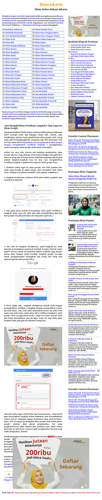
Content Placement (22, 493)
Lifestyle (80, 74)
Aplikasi (80, 92)
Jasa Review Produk (79, 70)
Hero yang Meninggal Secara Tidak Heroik (83, 295)
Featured (89, 65)
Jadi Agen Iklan (77, 56)
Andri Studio (76, 47)
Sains (91, 83)
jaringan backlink (17, 16)
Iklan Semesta (41, 52)
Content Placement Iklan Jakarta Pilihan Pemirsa (87, 245)
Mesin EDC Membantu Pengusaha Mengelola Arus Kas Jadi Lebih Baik (83, 148)
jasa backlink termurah (24, 116)
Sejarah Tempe (87, 54)
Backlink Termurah (14, 33)
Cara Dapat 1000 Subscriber (82, 72)
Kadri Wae (86, 47)
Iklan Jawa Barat (12, 72)
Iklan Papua (40, 43)
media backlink (37, 112)
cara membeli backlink (53, 23)
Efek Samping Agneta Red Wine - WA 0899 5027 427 (84, 372)
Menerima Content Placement (83, 90)
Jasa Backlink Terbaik (44, 98)
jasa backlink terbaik (23, 23)
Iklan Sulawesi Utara (44, 68)
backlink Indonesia (36, 18)
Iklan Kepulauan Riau (15, 98)
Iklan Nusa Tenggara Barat (46, 33)
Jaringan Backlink (44, 88)
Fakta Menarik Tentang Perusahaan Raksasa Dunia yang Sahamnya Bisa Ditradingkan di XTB (84, 142)
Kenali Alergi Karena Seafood (83, 61)
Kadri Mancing (77, 50)
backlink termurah (36, 114)
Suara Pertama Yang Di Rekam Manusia (81, 356)
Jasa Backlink (41, 91)
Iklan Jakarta (51, 4)
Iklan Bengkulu (12, 52)
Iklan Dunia (11, 55)
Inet (83, 65)
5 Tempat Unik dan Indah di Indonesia (80, 340)
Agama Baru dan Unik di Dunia (81, 311)
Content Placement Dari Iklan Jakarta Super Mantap (87, 227)
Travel (73, 74)
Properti (77, 65)
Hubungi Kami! (29, 25)
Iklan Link (10, 104)
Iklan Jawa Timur (12, 78)
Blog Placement (77, 94)
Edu (72, 65)
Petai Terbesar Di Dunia (81, 78)
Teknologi (84, 83)
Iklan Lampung (12, 101)
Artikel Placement (78, 81)
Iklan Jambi (10, 68)
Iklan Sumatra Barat (44, 72)
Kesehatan (75, 83)
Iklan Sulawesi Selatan (45, 59)
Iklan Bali (10, 43)
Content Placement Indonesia (83, 45)
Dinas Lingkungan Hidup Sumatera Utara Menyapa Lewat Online (83, 165)
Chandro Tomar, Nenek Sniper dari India (83, 279)
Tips (86, 74)
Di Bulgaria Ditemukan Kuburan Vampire (82, 263)
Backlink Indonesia (13, 29)
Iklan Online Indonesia (45, 39)
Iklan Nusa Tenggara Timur (47, 36)
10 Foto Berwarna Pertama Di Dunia (83, 325)
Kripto (73, 92)
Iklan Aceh (10, 39)
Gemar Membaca (78, 85)
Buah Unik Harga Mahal (81, 76)
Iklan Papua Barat (42, 46)
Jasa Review (76, 54)
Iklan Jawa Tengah (13, 75)
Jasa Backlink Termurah (46, 101)
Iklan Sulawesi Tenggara (45, 65)
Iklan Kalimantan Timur (16, 91)
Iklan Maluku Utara (44, 29)
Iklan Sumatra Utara (44, 78)
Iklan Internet (11, 62)
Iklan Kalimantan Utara (15, 94)
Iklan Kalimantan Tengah (16, 88)
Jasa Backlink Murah (44, 94)
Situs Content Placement (81, 63)
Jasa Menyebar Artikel (80, 87)
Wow (86, 92)
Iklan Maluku (11, 107)
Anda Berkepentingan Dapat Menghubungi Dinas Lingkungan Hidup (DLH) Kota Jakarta (82, 159)
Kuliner (92, 74)
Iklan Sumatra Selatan (45, 75)
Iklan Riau (39, 49)
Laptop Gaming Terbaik (81, 96)
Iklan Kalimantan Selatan (16, 85)
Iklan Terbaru (41, 82)
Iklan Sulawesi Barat (44, 55)
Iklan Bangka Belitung (15, 46)
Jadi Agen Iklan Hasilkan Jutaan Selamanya (52, 493)
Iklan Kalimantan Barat (15, 82)
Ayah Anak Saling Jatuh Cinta (83, 67)
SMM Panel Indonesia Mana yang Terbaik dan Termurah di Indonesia (83, 153)
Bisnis (91, 92)
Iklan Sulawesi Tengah (45, 62)
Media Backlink (42, 104)
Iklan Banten (11, 49)
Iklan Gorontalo (12, 59)
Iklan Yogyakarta (42, 85)
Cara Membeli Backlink (15, 36)
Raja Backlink (41, 107)
